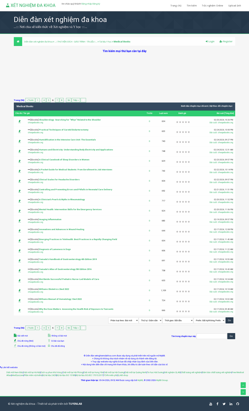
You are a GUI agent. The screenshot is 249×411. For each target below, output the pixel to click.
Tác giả (26, 113)
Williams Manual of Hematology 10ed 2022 (60, 299)
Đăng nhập (86, 3)
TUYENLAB (75, 404)
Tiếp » (76, 100)
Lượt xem (163, 113)
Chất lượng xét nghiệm (191, 372)
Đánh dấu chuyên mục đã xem (194, 106)
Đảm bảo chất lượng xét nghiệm (216, 372)
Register (226, 41)
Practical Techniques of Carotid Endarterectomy (63, 130)
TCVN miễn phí (110, 375)
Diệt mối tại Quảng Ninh (135, 372)
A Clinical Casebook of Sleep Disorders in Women (64, 159)
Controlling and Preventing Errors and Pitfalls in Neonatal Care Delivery (75, 189)
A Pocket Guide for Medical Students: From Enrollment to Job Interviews (75, 169)
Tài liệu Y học (105, 41)
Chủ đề (18, 113)
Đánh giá (182, 113)
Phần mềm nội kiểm (33, 375)
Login (210, 41)
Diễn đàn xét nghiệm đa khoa (38, 41)
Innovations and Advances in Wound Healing (61, 229)
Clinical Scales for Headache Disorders (59, 179)
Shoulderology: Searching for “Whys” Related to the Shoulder (70, 120)
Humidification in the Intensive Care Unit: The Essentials (67, 139)
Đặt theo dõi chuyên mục (221, 106)
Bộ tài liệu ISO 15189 (66, 375)
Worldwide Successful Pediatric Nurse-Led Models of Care (69, 279)
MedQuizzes (17, 375)
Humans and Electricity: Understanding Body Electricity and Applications (76, 149)
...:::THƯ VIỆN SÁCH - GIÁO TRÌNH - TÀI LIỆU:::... (76, 41)
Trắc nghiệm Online (213, 5)
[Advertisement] (124, 75)
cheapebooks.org (35, 122)
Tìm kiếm (192, 5)
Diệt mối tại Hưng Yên (93, 372)
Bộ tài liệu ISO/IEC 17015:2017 (89, 375)
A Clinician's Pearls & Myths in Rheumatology (62, 199)
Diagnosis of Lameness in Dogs (55, 249)
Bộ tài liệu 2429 (49, 375)
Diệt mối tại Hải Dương (114, 372)
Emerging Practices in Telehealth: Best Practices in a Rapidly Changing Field (78, 239)
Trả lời (149, 113)
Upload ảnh (234, 5)
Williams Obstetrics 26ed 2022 (54, 289)
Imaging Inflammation (50, 219)
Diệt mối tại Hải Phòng (73, 372)
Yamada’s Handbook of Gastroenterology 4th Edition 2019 (68, 259)
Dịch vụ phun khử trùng (51, 372)
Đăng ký (96, 3)
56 (69, 100)
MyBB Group (162, 380)
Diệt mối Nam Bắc (14, 372)
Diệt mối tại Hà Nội (31, 372)
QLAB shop (123, 375)
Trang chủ (176, 5)
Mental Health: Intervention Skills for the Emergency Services (70, 209)
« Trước (30, 100)
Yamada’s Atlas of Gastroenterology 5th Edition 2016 (65, 269)
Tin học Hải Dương (155, 372)
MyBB (140, 380)
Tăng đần (229, 113)
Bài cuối (220, 113)
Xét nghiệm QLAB (172, 372)
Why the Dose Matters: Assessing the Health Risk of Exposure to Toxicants (76, 309)
